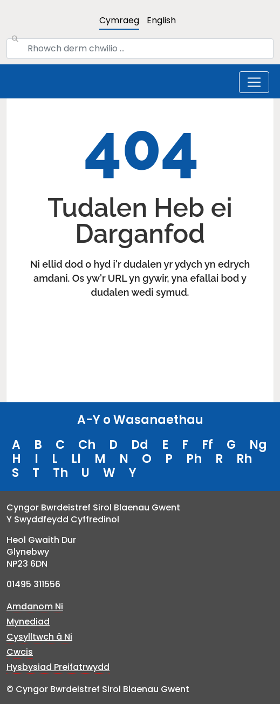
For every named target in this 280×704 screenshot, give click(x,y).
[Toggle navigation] (254, 82)
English (161, 20)
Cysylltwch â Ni (39, 636)
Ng (258, 444)
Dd (139, 444)
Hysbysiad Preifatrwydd (58, 667)
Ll (76, 458)
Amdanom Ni (34, 606)
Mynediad (28, 621)
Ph (194, 458)
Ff (207, 444)
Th (60, 472)
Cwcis (19, 652)
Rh (244, 458)
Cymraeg (119, 20)
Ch (86, 444)
